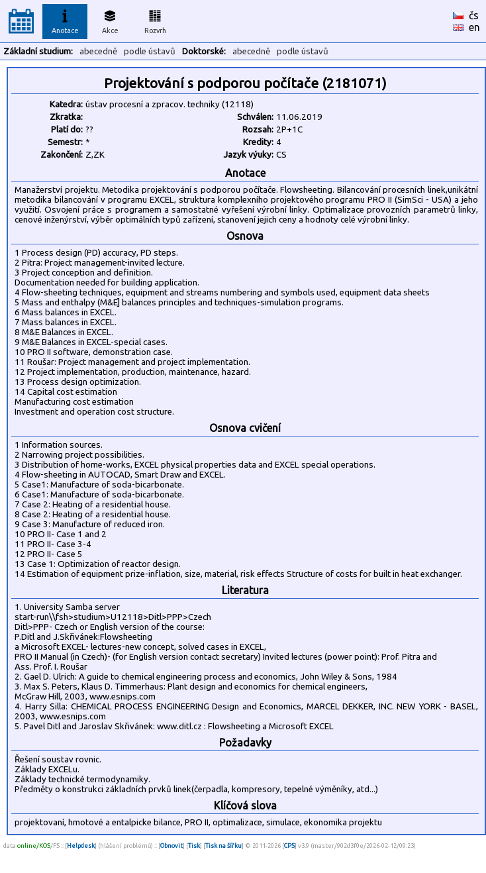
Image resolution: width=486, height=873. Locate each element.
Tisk (194, 845)
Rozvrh (155, 19)
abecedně (98, 51)
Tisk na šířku (223, 845)
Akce (110, 19)
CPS (289, 845)
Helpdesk (81, 845)
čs (474, 15)
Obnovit (171, 845)
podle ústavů (149, 51)
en (474, 27)
